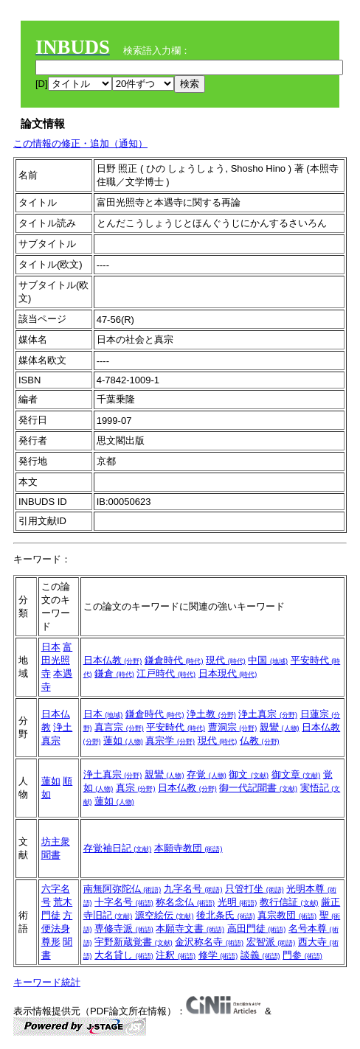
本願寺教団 (188, 848)
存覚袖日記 (117, 848)
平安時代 (175, 727)
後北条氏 (225, 915)
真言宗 (119, 727)
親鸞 (280, 727)
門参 (302, 955)
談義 (260, 955)
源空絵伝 (164, 915)
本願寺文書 (190, 928)
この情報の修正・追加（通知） (80, 143)
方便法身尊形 (57, 928)
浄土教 (211, 713)
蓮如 (123, 740)
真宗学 (170, 740)
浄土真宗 (267, 713)
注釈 (175, 955)
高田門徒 (256, 928)
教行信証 (289, 901)
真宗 (136, 787)
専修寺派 (123, 928)
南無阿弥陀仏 (122, 888)
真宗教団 (286, 915)
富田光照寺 (57, 660)
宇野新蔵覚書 (133, 941)
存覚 (206, 774)
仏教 (260, 740)
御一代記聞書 (258, 787)
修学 (218, 955)
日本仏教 (112, 660)
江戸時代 (165, 673)
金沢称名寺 (209, 941)
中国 (268, 660)
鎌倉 (114, 673)
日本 (50, 646)
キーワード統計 (46, 982)
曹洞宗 (232, 727)
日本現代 (227, 673)
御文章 (296, 774)
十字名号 (123, 901)
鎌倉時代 (174, 660)
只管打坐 (254, 888)
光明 (237, 901)
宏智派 (271, 941)
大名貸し (123, 955)
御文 (249, 774)
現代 (226, 660)
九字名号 (193, 888)
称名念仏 (185, 901)
